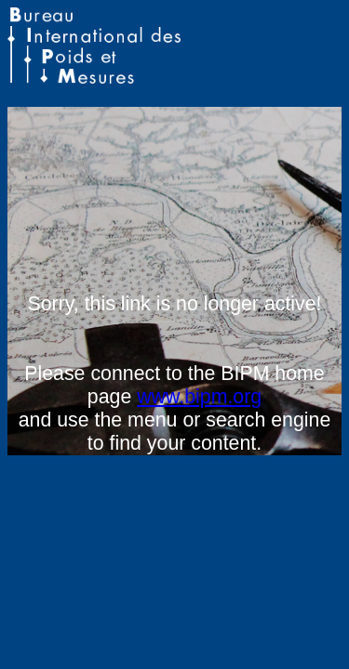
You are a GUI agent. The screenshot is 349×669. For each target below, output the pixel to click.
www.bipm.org (199, 397)
